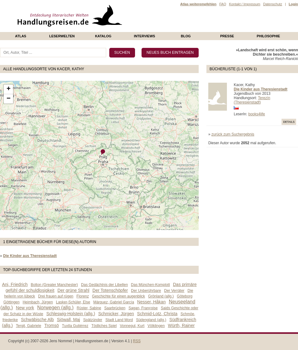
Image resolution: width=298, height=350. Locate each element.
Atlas (20, 36)
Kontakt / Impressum (244, 4)
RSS (137, 341)
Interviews (144, 36)
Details (289, 121)
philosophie (268, 36)
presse (227, 36)
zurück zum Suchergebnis (232, 134)
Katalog (103, 36)
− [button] (9, 99)
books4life (256, 114)
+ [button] (9, 89)
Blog (186, 36)
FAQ (222, 4)
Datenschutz (272, 4)
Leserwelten (61, 36)
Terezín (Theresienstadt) (252, 100)
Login (293, 4)
